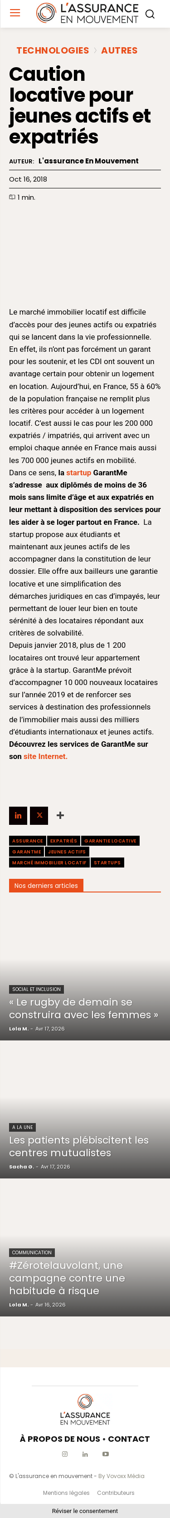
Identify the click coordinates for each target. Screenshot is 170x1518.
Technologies (52, 50)
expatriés (64, 841)
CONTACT (129, 1438)
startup (78, 472)
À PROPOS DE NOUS (60, 1438)
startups (107, 862)
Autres (119, 50)
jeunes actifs (67, 851)
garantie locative (110, 841)
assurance (27, 841)
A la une (22, 1127)
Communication (32, 1252)
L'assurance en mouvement (89, 161)
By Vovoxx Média (121, 1476)
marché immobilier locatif (49, 862)
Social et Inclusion (36, 989)
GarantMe (26, 851)
